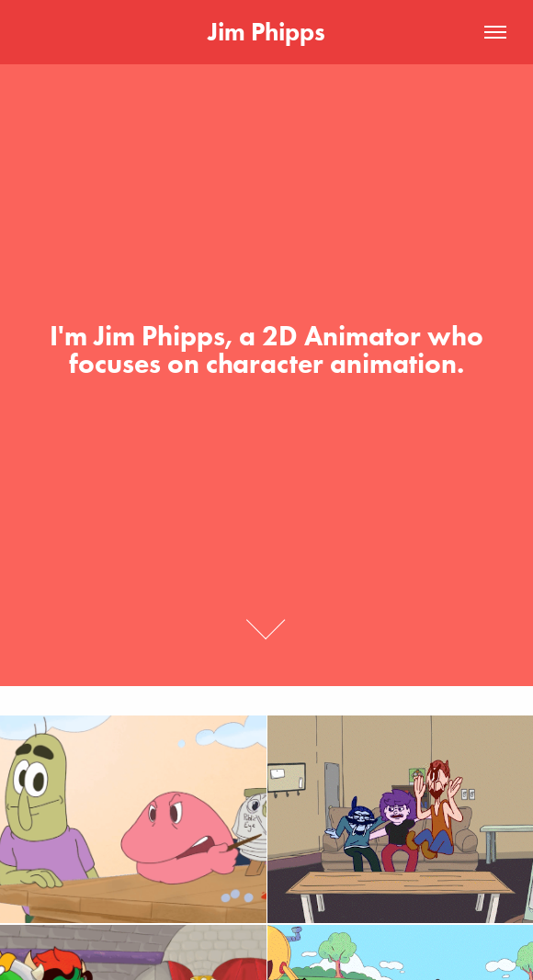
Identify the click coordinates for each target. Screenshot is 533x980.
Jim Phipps (266, 32)
